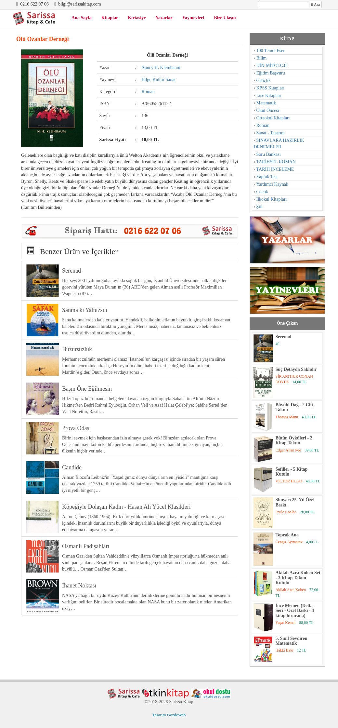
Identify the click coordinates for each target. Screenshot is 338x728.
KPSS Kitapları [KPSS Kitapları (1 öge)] (270, 88)
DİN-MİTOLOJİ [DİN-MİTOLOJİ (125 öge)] (271, 65)
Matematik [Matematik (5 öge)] (266, 103)
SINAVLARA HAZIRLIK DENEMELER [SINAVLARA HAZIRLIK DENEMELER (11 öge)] (279, 143)
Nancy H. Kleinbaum (160, 67)
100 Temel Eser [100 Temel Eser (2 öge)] (270, 50)
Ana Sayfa (82, 17)
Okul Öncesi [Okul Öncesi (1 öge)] (267, 110)
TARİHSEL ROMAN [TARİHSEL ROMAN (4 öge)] (276, 161)
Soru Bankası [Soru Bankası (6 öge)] (268, 154)
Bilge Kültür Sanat (158, 79)
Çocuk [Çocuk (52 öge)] (262, 191)
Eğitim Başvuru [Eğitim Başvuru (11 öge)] (270, 73)
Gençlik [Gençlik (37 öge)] (263, 80)
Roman (147, 91)
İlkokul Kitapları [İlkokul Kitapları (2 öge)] (271, 199)
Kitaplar (109, 17)
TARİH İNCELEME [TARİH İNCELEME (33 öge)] (275, 169)
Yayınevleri (193, 17)
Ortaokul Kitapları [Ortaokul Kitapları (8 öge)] (273, 117)
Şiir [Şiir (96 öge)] (259, 206)
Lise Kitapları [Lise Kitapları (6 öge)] (268, 95)
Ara (315, 4)
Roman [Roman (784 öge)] (262, 125)
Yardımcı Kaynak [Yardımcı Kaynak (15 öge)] (272, 184)
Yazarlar (163, 17)
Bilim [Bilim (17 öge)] (261, 58)
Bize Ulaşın (225, 17)
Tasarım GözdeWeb (169, 714)
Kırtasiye (137, 17)
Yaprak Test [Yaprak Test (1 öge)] (267, 176)
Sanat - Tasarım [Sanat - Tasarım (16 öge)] (270, 132)
